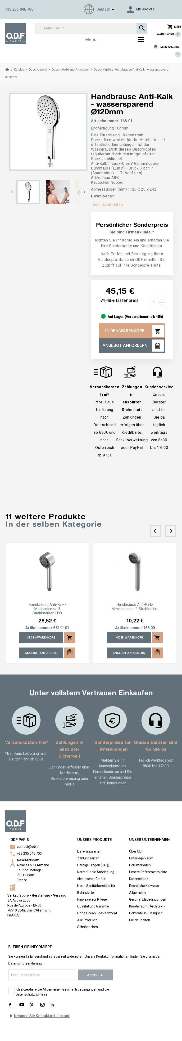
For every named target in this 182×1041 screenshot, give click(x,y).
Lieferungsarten (89, 851)
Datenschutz (138, 879)
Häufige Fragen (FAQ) (93, 865)
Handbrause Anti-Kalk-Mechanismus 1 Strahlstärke (135, 607)
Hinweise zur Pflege (92, 899)
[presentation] (155, 531)
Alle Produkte (87, 920)
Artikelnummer (38, 628)
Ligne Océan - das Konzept (97, 913)
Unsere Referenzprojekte (148, 872)
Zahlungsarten (88, 858)
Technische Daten (107, 204)
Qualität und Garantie (93, 906)
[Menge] (154, 302)
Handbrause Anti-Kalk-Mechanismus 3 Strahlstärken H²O (47, 609)
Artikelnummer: (105, 121)
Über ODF (136, 851)
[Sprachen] (98, 9)
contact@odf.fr (28, 847)
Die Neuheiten (139, 920)
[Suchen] (91, 28)
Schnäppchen (87, 927)
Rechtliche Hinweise (144, 886)
